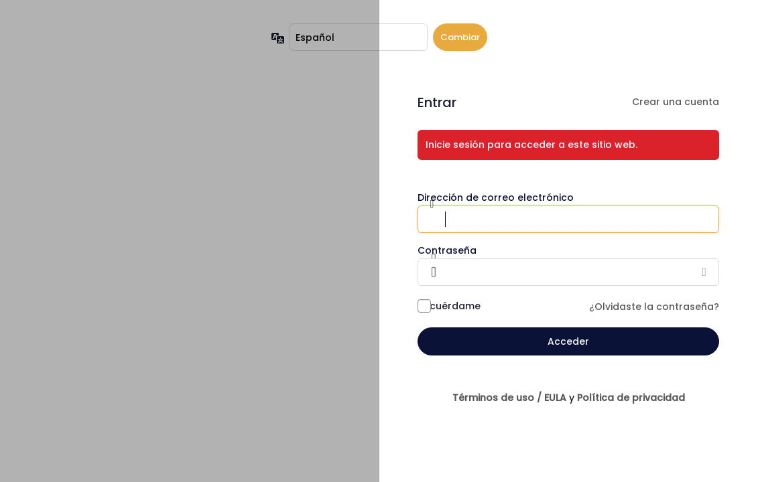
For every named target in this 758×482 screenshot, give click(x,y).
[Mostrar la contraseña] (705, 271)
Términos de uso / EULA (509, 397)
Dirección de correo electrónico (496, 197)
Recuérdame (449, 306)
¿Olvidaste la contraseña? (654, 306)
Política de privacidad (631, 397)
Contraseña (447, 250)
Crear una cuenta (675, 101)
